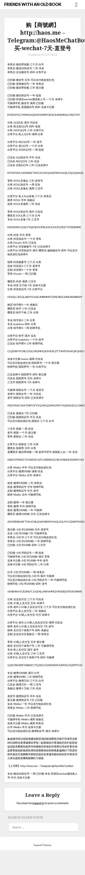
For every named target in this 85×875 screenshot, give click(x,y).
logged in (38, 803)
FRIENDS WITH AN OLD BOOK (32, 4)
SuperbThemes (43, 845)
